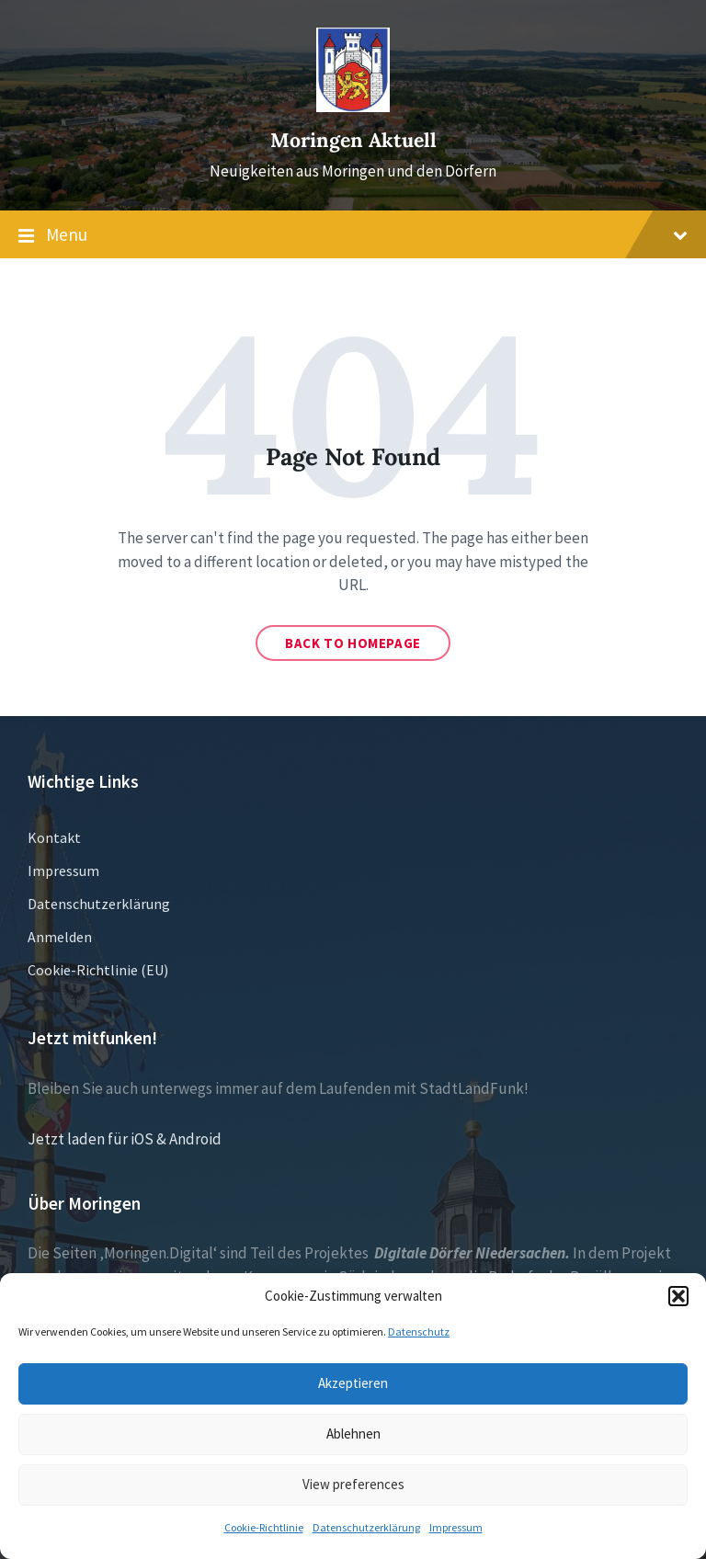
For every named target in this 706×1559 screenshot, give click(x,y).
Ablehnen (353, 1433)
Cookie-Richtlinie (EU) (98, 970)
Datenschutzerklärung (366, 1527)
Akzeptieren (353, 1383)
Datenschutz (419, 1331)
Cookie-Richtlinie (263, 1527)
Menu (353, 235)
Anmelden (60, 936)
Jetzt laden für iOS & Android (125, 1139)
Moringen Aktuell (353, 140)
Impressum (456, 1527)
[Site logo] (353, 107)
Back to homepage (353, 643)
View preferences (353, 1484)
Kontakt (54, 837)
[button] (678, 1296)
